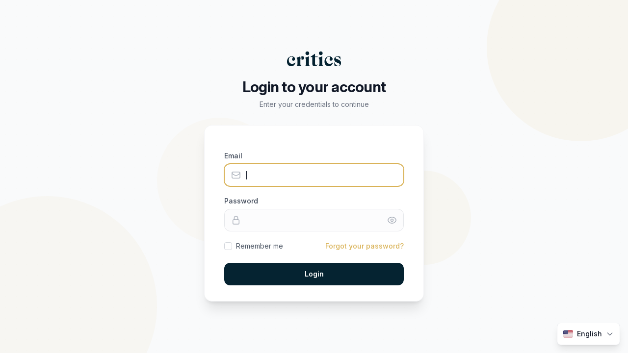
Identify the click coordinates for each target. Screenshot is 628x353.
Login (314, 274)
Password (241, 201)
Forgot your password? (364, 246)
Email (233, 155)
